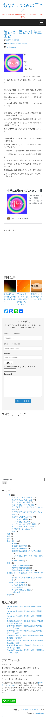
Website (7, 353)
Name (6, 334)
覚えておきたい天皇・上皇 (22, 500)
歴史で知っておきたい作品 (22, 517)
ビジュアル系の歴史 (19, 585)
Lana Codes (39, 713)
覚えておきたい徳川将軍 (21, 502)
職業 (8, 563)
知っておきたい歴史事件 (21, 522)
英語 (8, 534)
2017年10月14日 (12, 40)
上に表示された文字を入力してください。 (20, 367)
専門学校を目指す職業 (20, 568)
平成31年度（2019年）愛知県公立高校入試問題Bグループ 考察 (23, 299)
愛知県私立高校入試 (19, 548)
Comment (8, 374)
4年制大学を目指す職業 (21, 565)
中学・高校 (11, 541)
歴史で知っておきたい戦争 (22, 497)
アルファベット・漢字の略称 (23, 527)
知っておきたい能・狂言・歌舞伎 (24, 524)
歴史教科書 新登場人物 (21, 529)
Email (6, 344)
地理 (13, 531)
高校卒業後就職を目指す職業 (23, 570)
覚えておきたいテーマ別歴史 (23, 505)
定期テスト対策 (18, 561)
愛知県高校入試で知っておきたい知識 (26, 551)
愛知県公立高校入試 (19, 546)
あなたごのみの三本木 (23, 7)
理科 (8, 539)
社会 (7, 43)
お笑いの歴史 (17, 592)
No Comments (11, 47)
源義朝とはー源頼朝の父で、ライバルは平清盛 (37, 296)
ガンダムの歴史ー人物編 (21, 590)
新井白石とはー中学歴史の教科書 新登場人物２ (10, 298)
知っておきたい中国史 (19, 43)
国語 (8, 536)
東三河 (14, 544)
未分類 (9, 595)
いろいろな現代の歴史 (15, 582)
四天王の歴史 (17, 587)
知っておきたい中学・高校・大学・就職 (27, 556)
